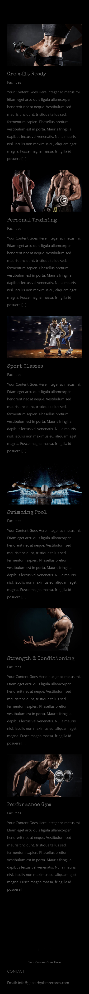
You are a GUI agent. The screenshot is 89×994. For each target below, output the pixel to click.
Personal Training (32, 220)
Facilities (14, 82)
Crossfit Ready (26, 74)
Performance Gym (29, 805)
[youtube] (50, 950)
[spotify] (44, 950)
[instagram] (38, 950)
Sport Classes (25, 366)
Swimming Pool (27, 512)
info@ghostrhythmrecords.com (43, 982)
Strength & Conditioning (41, 659)
